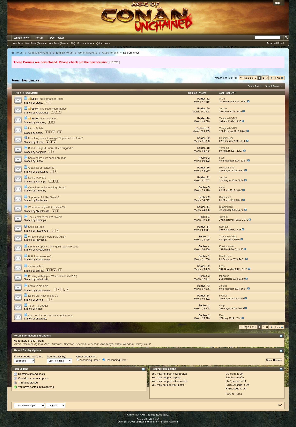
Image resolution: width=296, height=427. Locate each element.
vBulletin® (154, 419)
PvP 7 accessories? (40, 256)
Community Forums (39, 52)
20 (208, 108)
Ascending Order (87, 360)
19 (59, 132)
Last (279, 77)
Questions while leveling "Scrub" (47, 187)
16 (208, 167)
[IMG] (228, 381)
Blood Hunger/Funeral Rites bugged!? (50, 148)
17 (208, 226)
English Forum (64, 52)
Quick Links (102, 43)
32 (208, 266)
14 (208, 207)
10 (208, 118)
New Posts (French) (58, 43)
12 (208, 98)
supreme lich (35, 266)
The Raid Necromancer (53, 108)
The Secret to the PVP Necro (45, 217)
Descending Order (114, 360)
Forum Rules (233, 393)
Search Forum (272, 86)
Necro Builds (35, 128)
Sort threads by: (56, 356)
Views (202, 93)
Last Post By (227, 93)
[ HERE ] (114, 62)
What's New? (21, 37)
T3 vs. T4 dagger (38, 305)
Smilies (230, 377)
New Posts (18, 43)
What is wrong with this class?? (46, 207)
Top (280, 404)
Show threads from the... (28, 356)
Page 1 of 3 (250, 77)
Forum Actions (84, 43)
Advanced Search (275, 43)
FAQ (73, 43)
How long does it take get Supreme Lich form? (55, 138)
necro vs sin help (38, 285)
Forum (39, 37)
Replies (192, 93)
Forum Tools (254, 86)
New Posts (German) (36, 43)
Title (16, 93)
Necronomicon (48, 118)
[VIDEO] (230, 384)
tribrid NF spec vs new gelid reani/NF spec (53, 246)
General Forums (87, 52)
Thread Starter (29, 93)
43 (208, 285)
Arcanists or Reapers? (41, 167)
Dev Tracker (57, 37)
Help (277, 2)
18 (208, 148)
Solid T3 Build (36, 226)
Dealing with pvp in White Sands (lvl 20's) (52, 276)
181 (208, 128)
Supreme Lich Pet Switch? (43, 197)
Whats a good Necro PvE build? (47, 236)
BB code (230, 373)
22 (208, 138)
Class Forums (110, 52)
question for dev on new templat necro (50, 315)
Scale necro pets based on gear (47, 157)
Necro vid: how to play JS (43, 295)
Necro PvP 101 (37, 177)
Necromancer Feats (51, 98)
